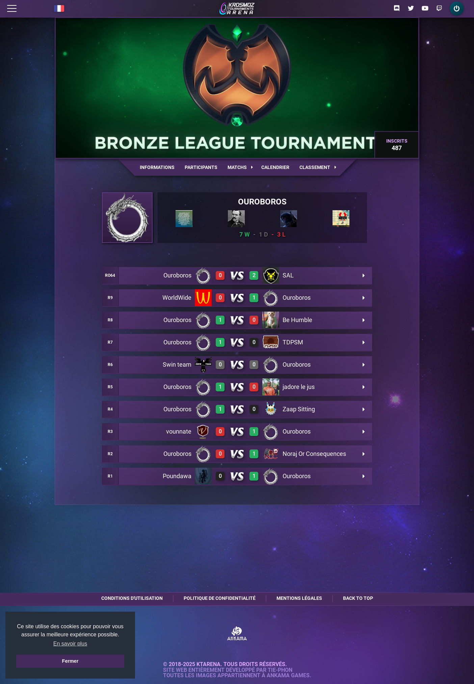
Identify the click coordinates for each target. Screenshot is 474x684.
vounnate (178, 431)
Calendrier (275, 167)
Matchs (240, 167)
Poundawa (177, 476)
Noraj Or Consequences (314, 453)
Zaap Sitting (299, 409)
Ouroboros (262, 202)
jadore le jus (299, 386)
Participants (201, 167)
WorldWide (176, 297)
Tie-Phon (280, 670)
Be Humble (297, 319)
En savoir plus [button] (70, 643)
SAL (288, 275)
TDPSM (293, 342)
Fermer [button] (70, 661)
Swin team (177, 364)
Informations (157, 167)
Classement (317, 167)
